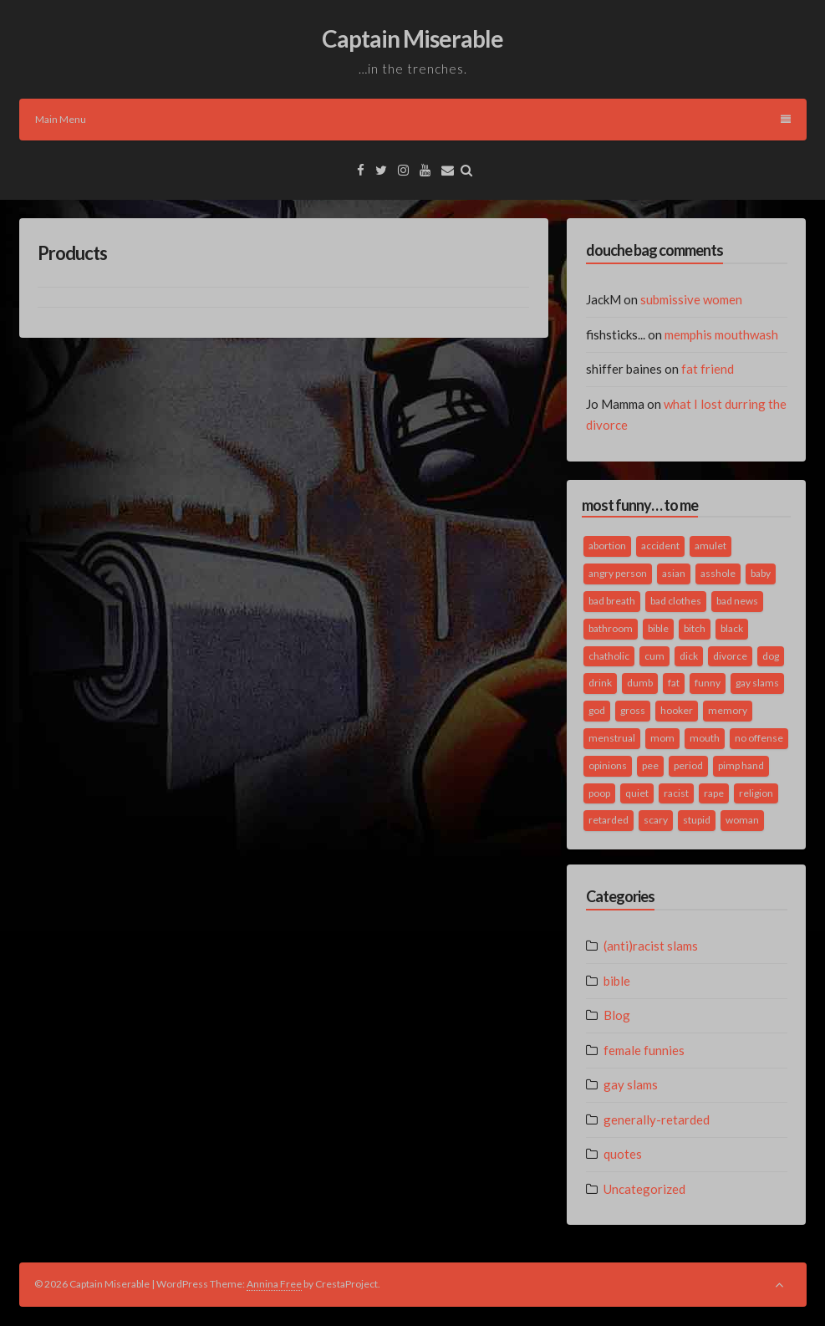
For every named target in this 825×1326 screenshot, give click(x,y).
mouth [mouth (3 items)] (705, 738)
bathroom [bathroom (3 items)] (610, 628)
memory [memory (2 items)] (727, 710)
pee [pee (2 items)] (650, 765)
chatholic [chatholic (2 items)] (608, 656)
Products (72, 253)
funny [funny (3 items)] (708, 682)
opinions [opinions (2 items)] (607, 765)
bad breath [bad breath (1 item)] (611, 600)
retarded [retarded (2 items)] (608, 819)
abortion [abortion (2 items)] (607, 545)
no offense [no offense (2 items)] (759, 738)
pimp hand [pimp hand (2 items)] (741, 765)
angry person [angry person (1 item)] (617, 573)
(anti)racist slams (650, 945)
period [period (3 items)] (688, 765)
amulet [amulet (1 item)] (710, 545)
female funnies (644, 1050)
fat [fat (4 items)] (674, 682)
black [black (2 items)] (732, 628)
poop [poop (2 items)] (599, 793)
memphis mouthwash (721, 334)
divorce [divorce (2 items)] (730, 656)
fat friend (707, 368)
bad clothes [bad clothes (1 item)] (675, 600)
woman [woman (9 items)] (742, 819)
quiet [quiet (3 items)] (637, 793)
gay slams (630, 1084)
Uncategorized (644, 1188)
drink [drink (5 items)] (600, 682)
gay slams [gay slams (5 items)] (757, 682)
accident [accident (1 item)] (660, 545)
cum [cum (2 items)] (654, 656)
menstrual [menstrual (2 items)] (611, 738)
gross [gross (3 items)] (632, 710)
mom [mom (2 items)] (662, 738)
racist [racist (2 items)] (676, 793)
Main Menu (413, 119)
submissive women (691, 299)
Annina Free (274, 1284)
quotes (622, 1153)
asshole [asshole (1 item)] (718, 573)
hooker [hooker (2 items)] (676, 710)
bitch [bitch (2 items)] (694, 628)
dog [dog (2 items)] (770, 656)
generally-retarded (656, 1119)
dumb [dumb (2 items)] (640, 682)
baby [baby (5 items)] (761, 573)
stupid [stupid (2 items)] (696, 819)
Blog (616, 1015)
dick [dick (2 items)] (689, 656)
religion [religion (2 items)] (756, 793)
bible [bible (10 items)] (658, 628)
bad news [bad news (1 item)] (737, 600)
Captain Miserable (412, 38)
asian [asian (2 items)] (673, 573)
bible (616, 980)
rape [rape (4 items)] (714, 793)
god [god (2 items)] (596, 710)
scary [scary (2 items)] (656, 819)
